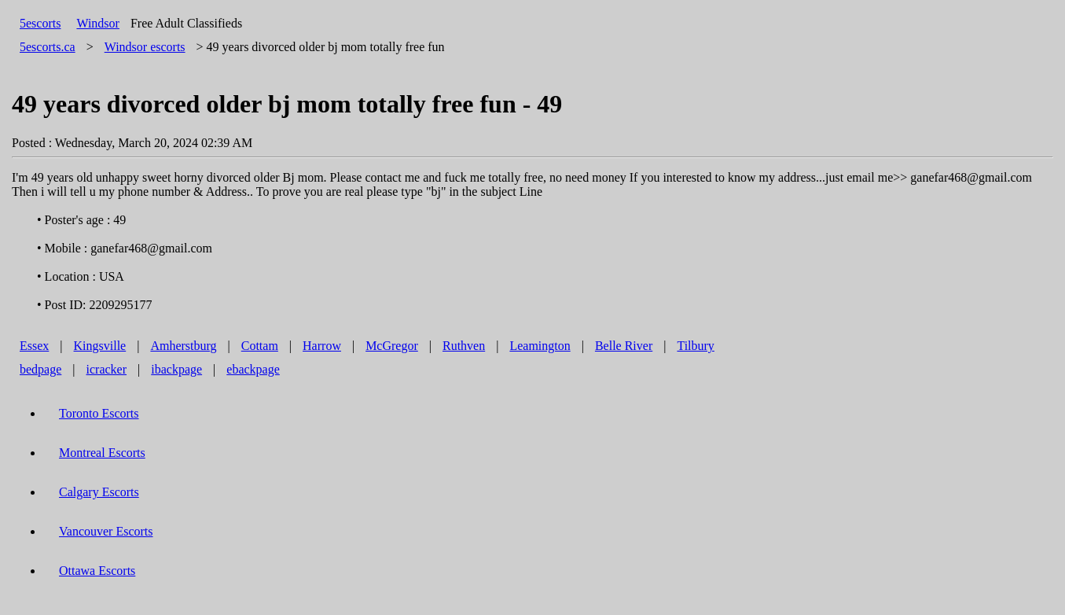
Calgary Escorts (99, 492)
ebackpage (253, 369)
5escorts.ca (47, 46)
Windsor (97, 23)
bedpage (40, 369)
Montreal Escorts (102, 452)
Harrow (322, 345)
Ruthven (464, 345)
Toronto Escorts (99, 413)
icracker (106, 369)
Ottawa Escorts (97, 570)
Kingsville (100, 345)
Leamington (539, 345)
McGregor (391, 345)
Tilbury (695, 345)
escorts (145, 46)
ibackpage (176, 369)
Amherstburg (183, 345)
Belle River (623, 345)
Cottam (259, 345)
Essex (34, 345)
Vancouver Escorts (106, 531)
